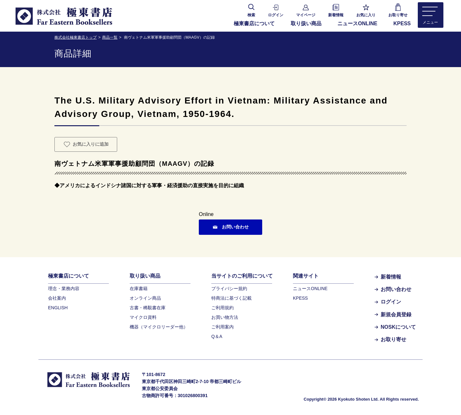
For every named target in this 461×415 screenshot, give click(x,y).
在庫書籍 (139, 288)
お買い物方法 (224, 317)
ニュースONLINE (357, 23)
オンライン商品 (145, 298)
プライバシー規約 (229, 288)
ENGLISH (58, 307)
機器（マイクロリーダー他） (159, 326)
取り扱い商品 (306, 23)
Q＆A (216, 336)
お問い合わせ (393, 289)
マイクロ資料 (143, 317)
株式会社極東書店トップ (75, 37)
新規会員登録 (393, 314)
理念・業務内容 (63, 288)
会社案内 (57, 298)
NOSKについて (395, 327)
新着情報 (388, 277)
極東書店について (254, 23)
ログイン (388, 301)
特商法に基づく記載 (231, 298)
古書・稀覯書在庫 (148, 307)
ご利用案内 (222, 326)
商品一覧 (109, 37)
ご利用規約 (222, 307)
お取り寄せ (390, 339)
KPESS (402, 23)
